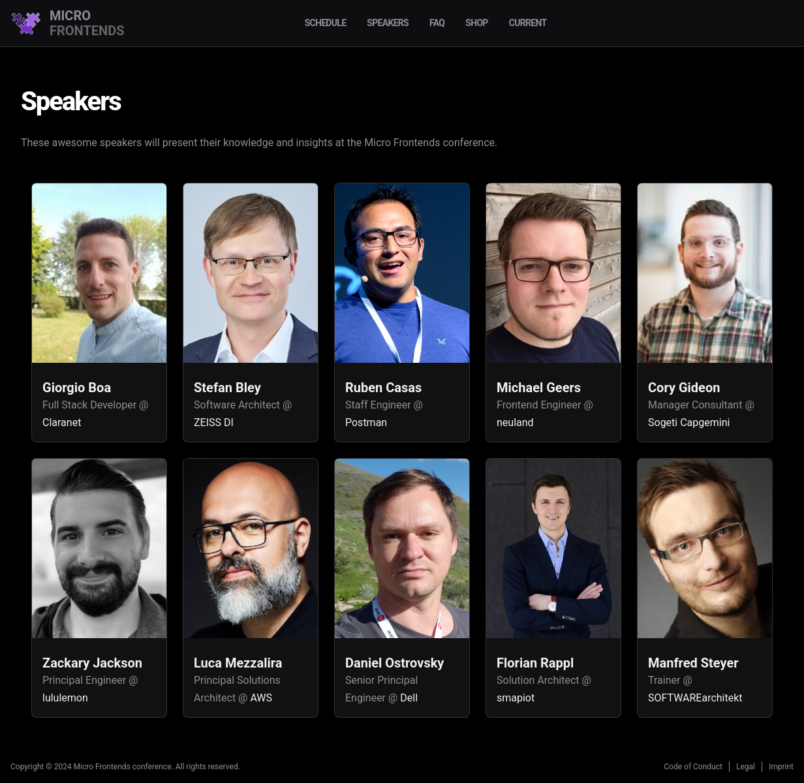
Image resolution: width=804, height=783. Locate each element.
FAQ (436, 23)
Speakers (388, 23)
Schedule (326, 23)
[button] (99, 312)
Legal (745, 766)
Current (528, 23)
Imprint (781, 766)
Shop (476, 23)
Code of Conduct (693, 766)
